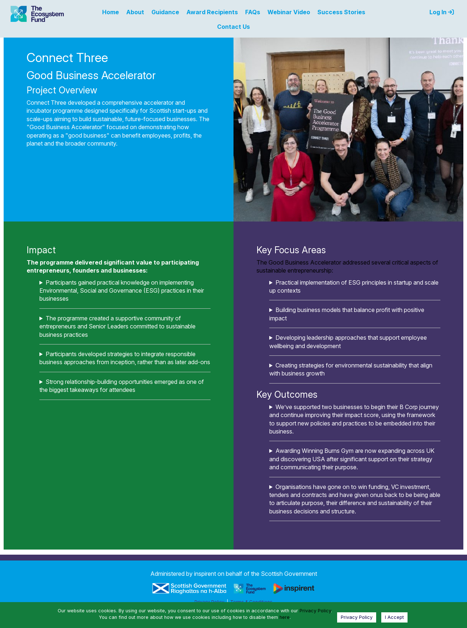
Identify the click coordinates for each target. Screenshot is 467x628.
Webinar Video (288, 12)
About (135, 12)
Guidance (165, 12)
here (284, 617)
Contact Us (233, 26)
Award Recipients (212, 12)
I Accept (394, 617)
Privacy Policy (315, 610)
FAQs (252, 12)
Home (110, 12)
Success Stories (341, 12)
